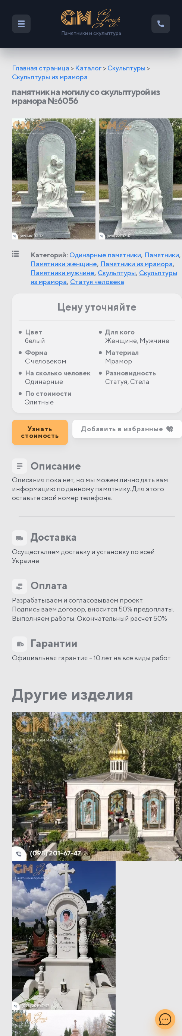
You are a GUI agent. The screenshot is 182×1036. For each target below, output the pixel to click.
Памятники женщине (64, 264)
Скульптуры (126, 68)
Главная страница (40, 68)
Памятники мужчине (62, 273)
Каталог (88, 68)
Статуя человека (97, 282)
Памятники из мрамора (136, 264)
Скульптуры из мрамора (50, 77)
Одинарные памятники (105, 255)
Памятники (161, 255)
